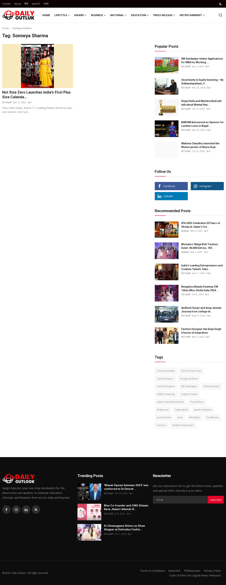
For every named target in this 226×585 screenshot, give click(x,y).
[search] (220, 15)
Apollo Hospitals (203, 409)
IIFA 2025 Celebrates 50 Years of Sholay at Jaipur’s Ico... (200, 225)
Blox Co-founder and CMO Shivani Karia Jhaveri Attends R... (126, 507)
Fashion (161, 425)
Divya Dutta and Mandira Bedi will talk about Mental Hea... (201, 103)
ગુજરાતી (36, 3)
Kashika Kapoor (166, 386)
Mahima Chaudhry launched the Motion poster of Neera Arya (200, 145)
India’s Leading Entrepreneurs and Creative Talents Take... (202, 267)
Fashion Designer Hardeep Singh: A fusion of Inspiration (201, 331)
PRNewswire (192, 570)
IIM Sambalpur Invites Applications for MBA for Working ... (202, 60)
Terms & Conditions (152, 570)
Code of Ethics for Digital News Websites (195, 575)
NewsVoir (174, 570)
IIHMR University (166, 394)
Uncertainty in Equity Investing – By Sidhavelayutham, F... (202, 81)
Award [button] (80, 15)
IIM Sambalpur (189, 386)
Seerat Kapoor (165, 378)
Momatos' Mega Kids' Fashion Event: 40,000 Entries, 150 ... (199, 246)
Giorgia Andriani (189, 378)
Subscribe (215, 500)
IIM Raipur (194, 417)
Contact (6, 3)
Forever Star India (191, 370)
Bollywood (163, 409)
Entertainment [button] (192, 15)
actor (180, 417)
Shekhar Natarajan (182, 425)
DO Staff (6, 102)
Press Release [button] (164, 15)
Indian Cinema (189, 394)
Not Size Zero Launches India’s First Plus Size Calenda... (36, 94)
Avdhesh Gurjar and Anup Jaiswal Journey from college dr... (201, 309)
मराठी (45, 3)
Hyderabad (181, 409)
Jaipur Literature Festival (170, 401)
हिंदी (26, 3)
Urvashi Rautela (166, 370)
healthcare (213, 417)
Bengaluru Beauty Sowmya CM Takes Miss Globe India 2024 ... (200, 288)
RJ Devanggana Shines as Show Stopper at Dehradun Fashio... (124, 527)
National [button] (118, 15)
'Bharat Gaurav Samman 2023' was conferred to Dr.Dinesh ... (126, 487)
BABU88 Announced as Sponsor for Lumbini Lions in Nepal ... (202, 124)
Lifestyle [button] (62, 15)
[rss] (36, 509)
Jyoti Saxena (164, 417)
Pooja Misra (196, 401)
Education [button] (140, 15)
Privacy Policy (212, 570)
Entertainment (211, 386)
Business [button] (98, 15)
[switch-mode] (221, 4)
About (17, 3)
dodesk (185, 230)
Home (46, 15)
